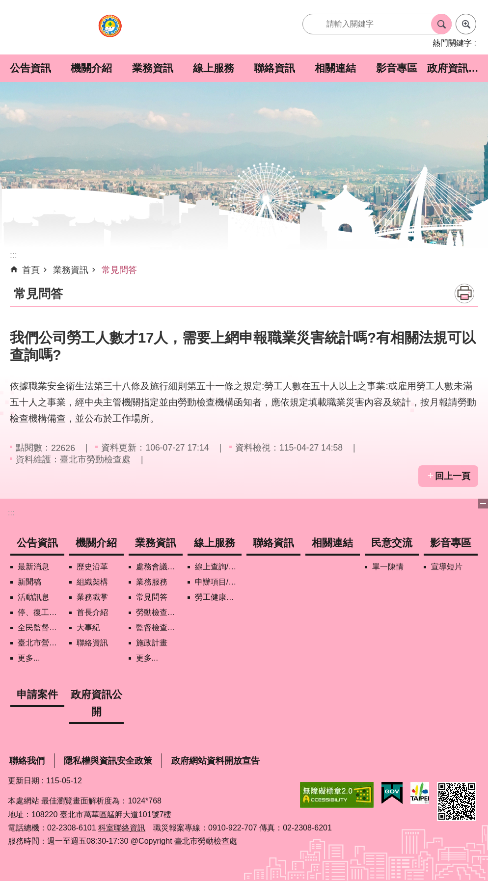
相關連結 (335, 68)
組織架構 (92, 582)
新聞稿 (29, 582)
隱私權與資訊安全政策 (108, 761)
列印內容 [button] (464, 293)
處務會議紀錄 (159, 566)
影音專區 (396, 68)
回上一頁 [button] (452, 476)
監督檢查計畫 (159, 627)
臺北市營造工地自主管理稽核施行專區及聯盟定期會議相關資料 (41, 643)
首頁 (31, 270)
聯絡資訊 (274, 68)
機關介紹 (91, 68)
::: (11, 512)
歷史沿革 (92, 566)
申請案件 (37, 694)
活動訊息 (33, 597)
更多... (29, 658)
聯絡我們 (27, 761)
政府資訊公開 (457, 68)
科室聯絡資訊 (121, 828)
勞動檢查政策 (159, 612)
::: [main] (13, 255)
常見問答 (119, 270)
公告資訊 (30, 68)
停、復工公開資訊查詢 (41, 612)
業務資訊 (152, 68)
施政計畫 (151, 643)
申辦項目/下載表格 (218, 582)
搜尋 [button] (441, 24)
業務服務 (151, 582)
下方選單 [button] (483, 503)
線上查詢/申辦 (218, 566)
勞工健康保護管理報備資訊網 (218, 597)
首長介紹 (92, 612)
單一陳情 (388, 566)
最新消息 (33, 566)
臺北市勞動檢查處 (110, 31)
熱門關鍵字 (452, 43)
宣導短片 (446, 566)
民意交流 (391, 542)
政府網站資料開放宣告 (215, 761)
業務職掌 (92, 597)
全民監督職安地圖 (41, 627)
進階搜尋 (466, 24)
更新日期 (23, 780)
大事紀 (88, 627)
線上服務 (213, 68)
